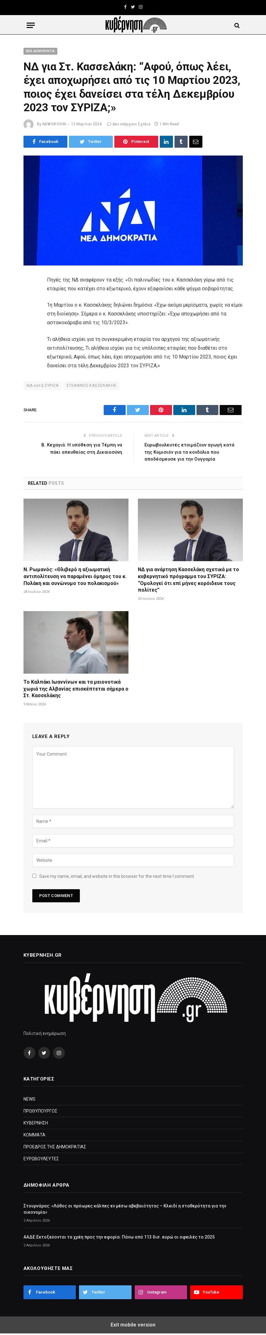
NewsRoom (54, 124)
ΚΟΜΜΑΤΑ (34, 1134)
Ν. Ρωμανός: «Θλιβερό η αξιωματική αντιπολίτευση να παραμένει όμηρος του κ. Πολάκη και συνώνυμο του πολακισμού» (75, 576)
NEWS (29, 1099)
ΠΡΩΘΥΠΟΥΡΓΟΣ (40, 1110)
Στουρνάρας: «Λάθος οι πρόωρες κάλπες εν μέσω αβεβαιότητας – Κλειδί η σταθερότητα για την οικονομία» (124, 1209)
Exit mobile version (133, 1325)
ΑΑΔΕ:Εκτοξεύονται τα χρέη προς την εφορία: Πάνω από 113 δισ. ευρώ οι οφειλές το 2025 (119, 1236)
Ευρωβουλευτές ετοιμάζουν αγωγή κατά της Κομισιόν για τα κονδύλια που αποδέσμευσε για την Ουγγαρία (189, 452)
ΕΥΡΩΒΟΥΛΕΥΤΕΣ (41, 1158)
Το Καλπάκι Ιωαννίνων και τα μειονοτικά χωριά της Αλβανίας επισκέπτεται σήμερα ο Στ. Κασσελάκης (75, 689)
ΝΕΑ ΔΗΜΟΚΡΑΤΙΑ (40, 51)
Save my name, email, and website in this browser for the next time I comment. (117, 876)
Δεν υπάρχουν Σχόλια (128, 124)
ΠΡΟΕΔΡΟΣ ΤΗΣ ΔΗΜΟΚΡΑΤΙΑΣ (54, 1146)
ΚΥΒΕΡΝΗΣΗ (35, 1122)
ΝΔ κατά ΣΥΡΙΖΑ (43, 385)
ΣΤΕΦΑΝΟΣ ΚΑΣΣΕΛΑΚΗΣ (91, 385)
